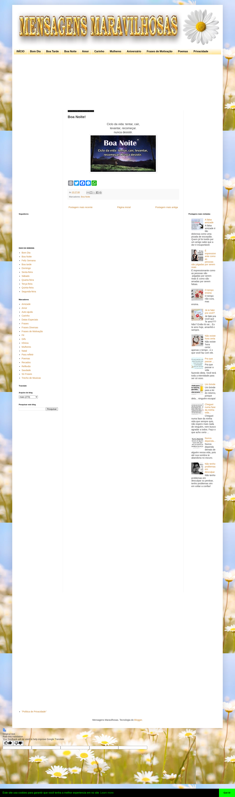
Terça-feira (27, 284)
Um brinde (210, 384)
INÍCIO (20, 51)
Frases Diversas (30, 327)
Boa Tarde (52, 51)
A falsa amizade (209, 221)
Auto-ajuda (27, 312)
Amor (85, 51)
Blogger (138, 720)
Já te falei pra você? (210, 311)
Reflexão (26, 366)
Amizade (26, 304)
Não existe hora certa (210, 337)
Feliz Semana (29, 260)
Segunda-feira (29, 291)
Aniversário (134, 51)
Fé (23, 335)
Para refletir (27, 354)
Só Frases (27, 374)
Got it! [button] (227, 792)
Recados (26, 362)
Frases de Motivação (159, 51)
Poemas (183, 51)
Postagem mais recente (81, 207)
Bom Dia (35, 51)
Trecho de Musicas (31, 378)
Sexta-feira (27, 272)
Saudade (26, 370)
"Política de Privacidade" (34, 711)
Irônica (25, 343)
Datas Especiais (30, 319)
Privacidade (201, 51)
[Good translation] (8, 743)
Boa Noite (70, 51)
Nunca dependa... (210, 439)
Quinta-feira (28, 287)
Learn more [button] (107, 792)
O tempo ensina (209, 291)
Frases (25, 323)
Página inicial (124, 207)
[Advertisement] (117, 82)
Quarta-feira (28, 280)
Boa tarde (27, 264)
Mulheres (115, 51)
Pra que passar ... (209, 360)
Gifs (24, 339)
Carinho (99, 51)
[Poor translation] (18, 743)
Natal (24, 351)
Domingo (26, 268)
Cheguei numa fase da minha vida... (210, 408)
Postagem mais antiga (166, 207)
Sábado (26, 276)
